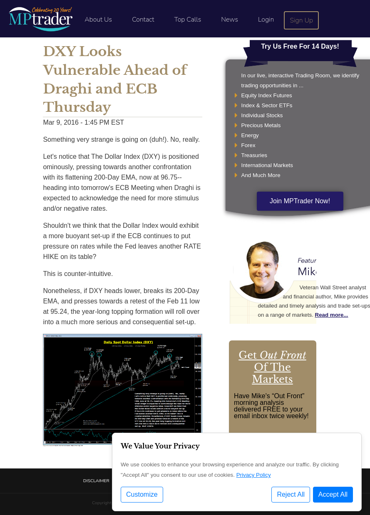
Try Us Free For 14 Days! (300, 46)
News (229, 19)
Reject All (291, 495)
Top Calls (187, 19)
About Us (98, 19)
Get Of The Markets (272, 367)
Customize (142, 495)
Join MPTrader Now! (300, 201)
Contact (143, 19)
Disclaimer (96, 481)
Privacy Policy (253, 476)
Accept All (333, 495)
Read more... (331, 315)
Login (266, 19)
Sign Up (301, 20)
